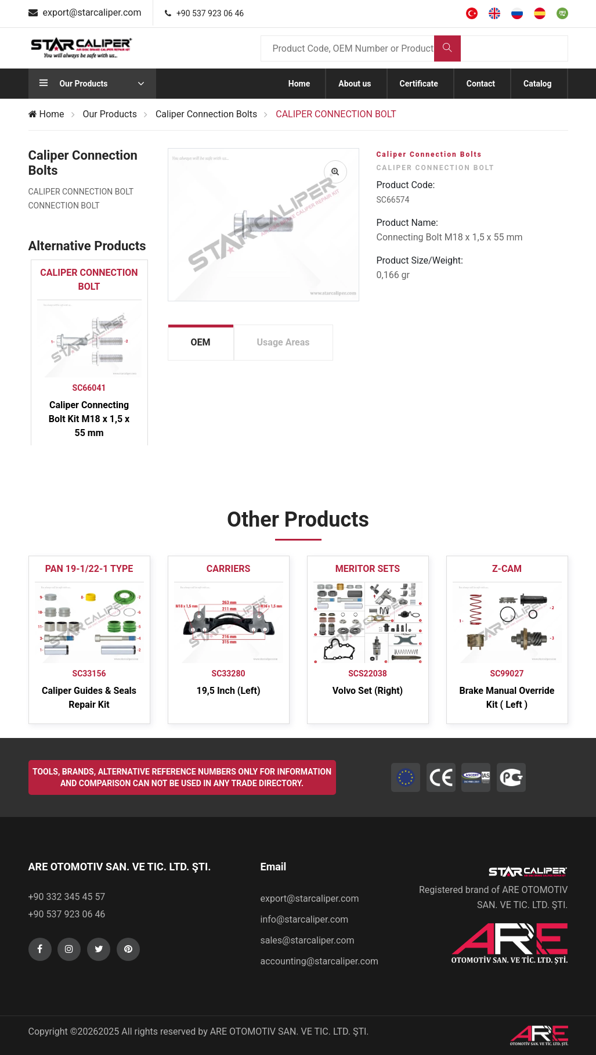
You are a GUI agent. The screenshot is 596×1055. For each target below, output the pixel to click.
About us (354, 83)
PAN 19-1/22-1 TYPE (89, 568)
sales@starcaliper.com (308, 940)
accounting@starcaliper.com (320, 961)
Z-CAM (507, 568)
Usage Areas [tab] (283, 342)
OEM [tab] (201, 342)
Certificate (419, 83)
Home (299, 83)
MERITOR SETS (367, 568)
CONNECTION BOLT (64, 205)
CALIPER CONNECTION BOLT (81, 191)
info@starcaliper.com (305, 919)
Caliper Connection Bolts (206, 114)
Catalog (537, 83)
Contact (481, 83)
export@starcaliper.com (310, 898)
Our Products (110, 114)
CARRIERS (229, 568)
